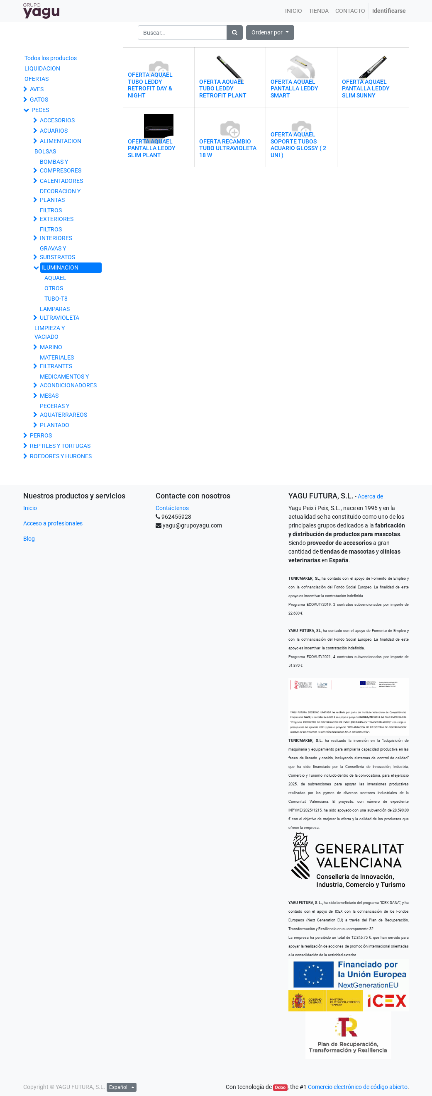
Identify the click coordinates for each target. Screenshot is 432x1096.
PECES (40, 110)
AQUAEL (55, 278)
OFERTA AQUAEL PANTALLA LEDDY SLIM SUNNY (366, 88)
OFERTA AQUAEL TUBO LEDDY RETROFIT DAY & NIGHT (150, 85)
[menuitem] (293, 11)
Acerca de (370, 496)
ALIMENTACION (60, 141)
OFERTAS (36, 78)
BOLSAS (45, 151)
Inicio (30, 508)
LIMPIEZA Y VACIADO (49, 332)
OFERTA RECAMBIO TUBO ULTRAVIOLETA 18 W (227, 148)
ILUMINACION (59, 267)
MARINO (51, 347)
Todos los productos (50, 58)
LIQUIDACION (42, 68)
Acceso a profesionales (53, 523)
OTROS (53, 288)
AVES (37, 89)
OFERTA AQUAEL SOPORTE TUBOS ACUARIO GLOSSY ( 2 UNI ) (298, 144)
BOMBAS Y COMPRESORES (60, 166)
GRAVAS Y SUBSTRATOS (57, 252)
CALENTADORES (61, 180)
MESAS (49, 395)
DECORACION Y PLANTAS (60, 195)
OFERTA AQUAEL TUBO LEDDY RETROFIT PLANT (223, 88)
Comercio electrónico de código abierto (358, 1087)
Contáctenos (172, 508)
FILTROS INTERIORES (56, 233)
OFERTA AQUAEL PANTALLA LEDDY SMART (294, 88)
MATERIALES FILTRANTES (57, 361)
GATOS (39, 99)
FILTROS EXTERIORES (56, 214)
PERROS (41, 435)
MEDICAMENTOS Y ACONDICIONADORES (68, 381)
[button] (270, 32)
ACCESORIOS (57, 120)
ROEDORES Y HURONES (61, 456)
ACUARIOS (54, 130)
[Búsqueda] (235, 32)
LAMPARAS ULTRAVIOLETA (59, 313)
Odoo (280, 1087)
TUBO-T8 (56, 298)
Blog (29, 538)
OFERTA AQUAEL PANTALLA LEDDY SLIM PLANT (152, 148)
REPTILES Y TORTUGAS (60, 445)
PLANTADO (54, 425)
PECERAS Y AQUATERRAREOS (63, 410)
